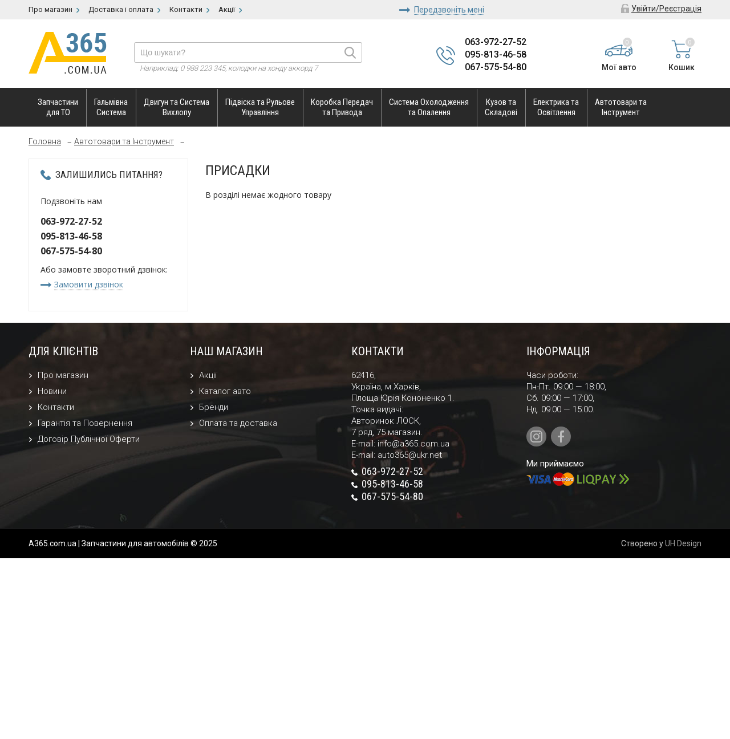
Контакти (56, 407)
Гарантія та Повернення (85, 423)
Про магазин (63, 375)
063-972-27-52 (495, 41)
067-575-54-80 (495, 67)
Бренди (213, 407)
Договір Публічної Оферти (89, 439)
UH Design (683, 543)
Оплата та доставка (238, 423)
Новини (52, 391)
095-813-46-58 (495, 54)
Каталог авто (225, 391)
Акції (208, 375)
